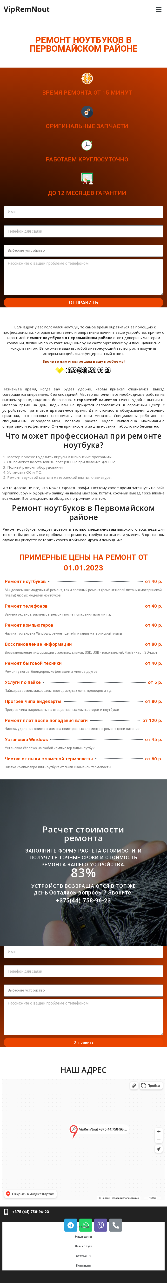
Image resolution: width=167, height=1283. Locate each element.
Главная (83, 1227)
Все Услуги (83, 1246)
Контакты (83, 1265)
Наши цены (83, 1236)
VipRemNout (27, 9)
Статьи (83, 1256)
